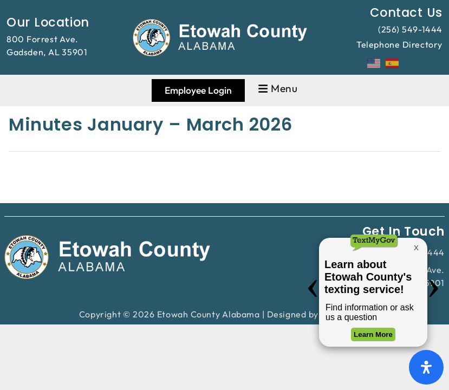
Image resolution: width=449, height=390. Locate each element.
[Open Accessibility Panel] (426, 367)
